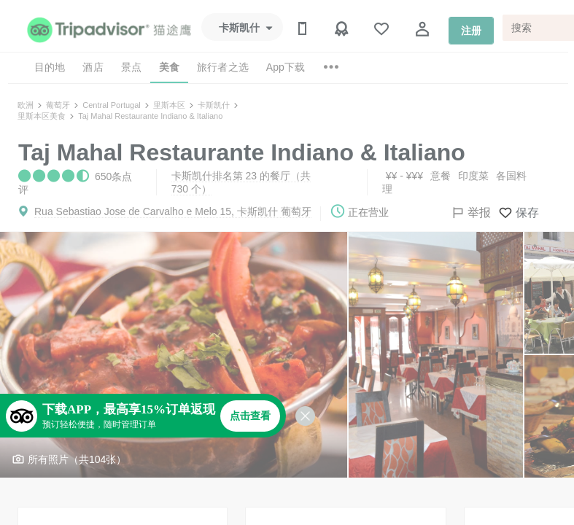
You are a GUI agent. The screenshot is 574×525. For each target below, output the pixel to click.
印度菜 (473, 176)
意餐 (440, 176)
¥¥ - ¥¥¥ (404, 176)
